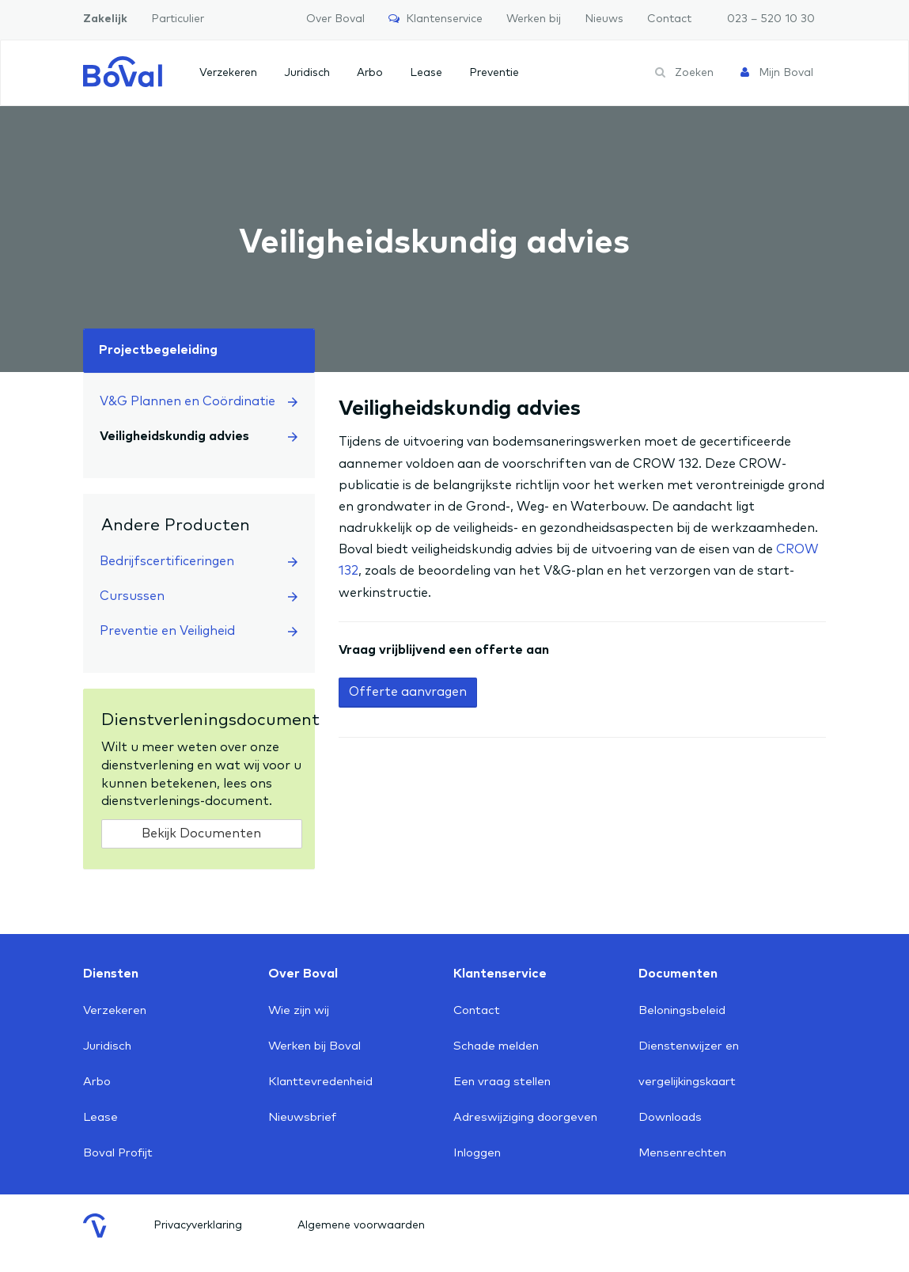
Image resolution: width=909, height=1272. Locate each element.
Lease (426, 72)
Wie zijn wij (298, 1010)
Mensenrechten (682, 1153)
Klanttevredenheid (320, 1082)
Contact (669, 19)
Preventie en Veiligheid (198, 631)
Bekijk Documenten (201, 833)
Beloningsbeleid (681, 1010)
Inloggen (477, 1153)
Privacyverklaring (197, 1225)
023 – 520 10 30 (771, 19)
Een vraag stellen (502, 1082)
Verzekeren (228, 72)
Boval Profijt (118, 1153)
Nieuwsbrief (302, 1117)
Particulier (177, 19)
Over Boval (335, 19)
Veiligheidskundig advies (198, 436)
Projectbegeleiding (158, 350)
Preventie (494, 72)
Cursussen (198, 596)
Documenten (678, 973)
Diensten (110, 973)
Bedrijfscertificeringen (198, 561)
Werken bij (533, 19)
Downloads (670, 1117)
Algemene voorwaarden (361, 1225)
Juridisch (307, 72)
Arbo (370, 72)
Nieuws (604, 19)
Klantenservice (435, 19)
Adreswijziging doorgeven (525, 1117)
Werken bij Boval (314, 1046)
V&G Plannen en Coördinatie (198, 401)
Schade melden (496, 1046)
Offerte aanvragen (408, 691)
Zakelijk (105, 19)
